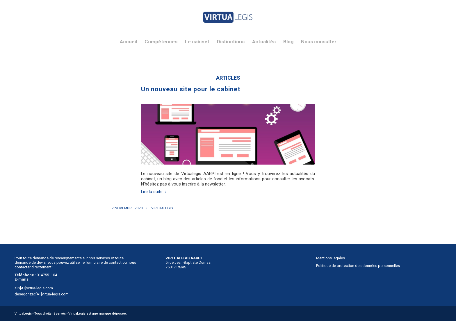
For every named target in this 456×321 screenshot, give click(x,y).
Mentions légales (330, 258)
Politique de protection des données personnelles (358, 265)
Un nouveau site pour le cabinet (191, 89)
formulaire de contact (104, 262)
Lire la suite (155, 191)
